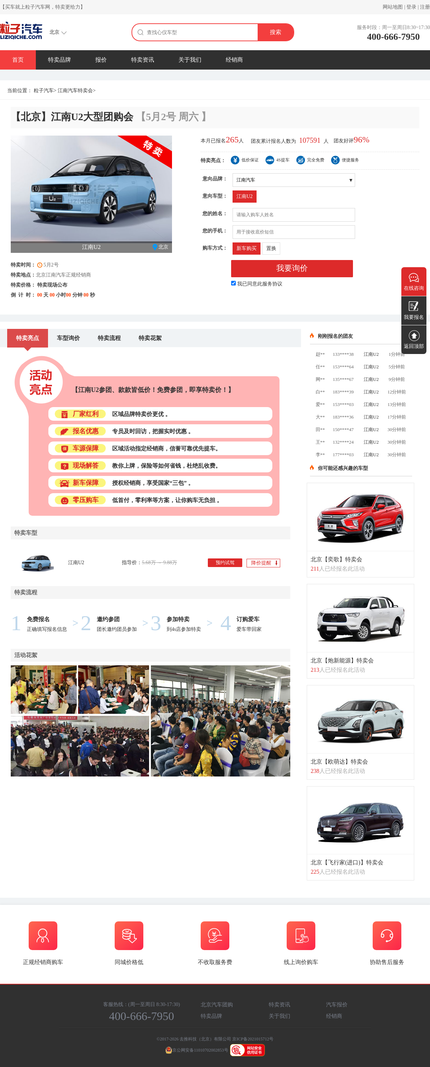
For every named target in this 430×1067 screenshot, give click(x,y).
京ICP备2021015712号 (252, 1039)
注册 (425, 7)
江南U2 (244, 196)
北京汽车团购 (217, 1004)
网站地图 (393, 7)
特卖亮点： (213, 160)
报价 (101, 60)
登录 (411, 7)
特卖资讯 (142, 60)
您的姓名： (215, 213)
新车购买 (246, 248)
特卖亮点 (27, 338)
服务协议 (272, 284)
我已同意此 (259, 284)
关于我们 (189, 60)
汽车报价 (337, 1004)
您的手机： (215, 230)
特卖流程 (109, 338)
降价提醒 (264, 563)
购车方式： (215, 248)
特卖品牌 (59, 60)
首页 (18, 60)
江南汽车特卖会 (75, 90)
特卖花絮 (150, 338)
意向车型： (215, 196)
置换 (271, 248)
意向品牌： (215, 178)
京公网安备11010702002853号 (196, 1050)
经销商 (234, 60)
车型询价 (68, 338)
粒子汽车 (44, 90)
